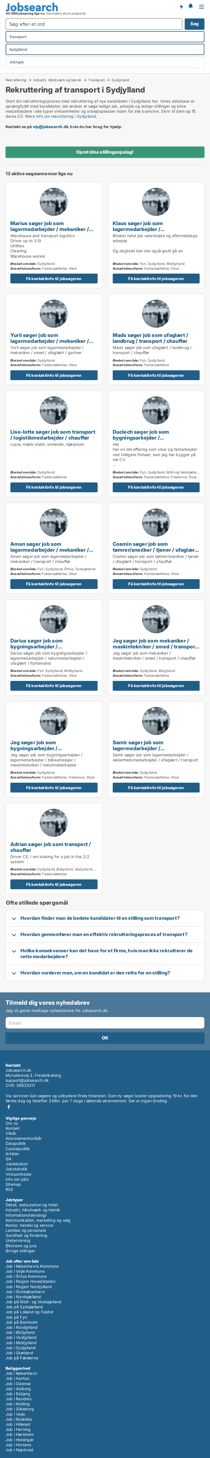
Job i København (21, 1373)
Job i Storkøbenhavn (25, 1291)
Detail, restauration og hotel (32, 1204)
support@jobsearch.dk (27, 1080)
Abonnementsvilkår (24, 1138)
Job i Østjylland (20, 1332)
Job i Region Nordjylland (29, 1286)
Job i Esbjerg (18, 1393)
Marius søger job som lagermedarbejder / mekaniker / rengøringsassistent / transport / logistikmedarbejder (51, 232)
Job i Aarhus (17, 1378)
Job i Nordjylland (22, 1327)
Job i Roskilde (19, 1419)
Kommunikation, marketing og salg (38, 1220)
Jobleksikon (17, 1163)
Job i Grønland (19, 1352)
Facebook (9, 1106)
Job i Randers (19, 1398)
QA (8, 1158)
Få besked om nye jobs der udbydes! (181, 6)
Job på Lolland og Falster (30, 1311)
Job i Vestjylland (21, 1337)
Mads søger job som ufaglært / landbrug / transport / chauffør (150, 338)
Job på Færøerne (22, 1357)
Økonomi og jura (21, 1245)
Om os (12, 1123)
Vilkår (11, 1133)
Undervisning (18, 1240)
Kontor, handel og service (29, 1225)
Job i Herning (18, 1429)
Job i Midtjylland (21, 1342)
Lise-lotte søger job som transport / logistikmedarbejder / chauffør (52, 435)
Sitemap (13, 1184)
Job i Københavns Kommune (32, 1266)
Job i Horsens (18, 1444)
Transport (96, 80)
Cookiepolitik (18, 1148)
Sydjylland (120, 80)
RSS (9, 1189)
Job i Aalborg (18, 1388)
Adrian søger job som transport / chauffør (50, 847)
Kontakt (13, 1128)
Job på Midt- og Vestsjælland (34, 1301)
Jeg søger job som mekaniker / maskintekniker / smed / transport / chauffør (155, 646)
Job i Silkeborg (20, 1408)
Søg (194, 23)
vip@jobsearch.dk (50, 126)
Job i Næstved (20, 1449)
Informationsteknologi (26, 1215)
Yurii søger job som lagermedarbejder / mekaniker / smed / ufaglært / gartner (49, 341)
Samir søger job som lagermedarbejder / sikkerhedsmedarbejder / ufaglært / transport (155, 751)
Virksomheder (19, 1174)
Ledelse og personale (26, 1230)
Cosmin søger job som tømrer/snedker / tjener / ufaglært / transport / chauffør (155, 550)
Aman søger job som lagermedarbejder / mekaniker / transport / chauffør (49, 550)
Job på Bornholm (22, 1322)
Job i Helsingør (20, 1439)
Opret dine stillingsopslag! (104, 152)
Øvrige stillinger (20, 1250)
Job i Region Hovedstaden (31, 1281)
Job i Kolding (18, 1403)
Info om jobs (17, 1179)
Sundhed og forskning (26, 1235)
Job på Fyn (16, 1317)
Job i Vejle (15, 1414)
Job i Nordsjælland (23, 1296)
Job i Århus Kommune (26, 1276)
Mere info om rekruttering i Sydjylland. (61, 116)
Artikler (12, 1153)
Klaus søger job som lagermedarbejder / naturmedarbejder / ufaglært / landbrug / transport (150, 232)
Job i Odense (18, 1383)
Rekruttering (16, 80)
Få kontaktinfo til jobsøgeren (54, 278)
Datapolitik (16, 1143)
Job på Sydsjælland (24, 1306)
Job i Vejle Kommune (25, 1271)
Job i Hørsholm (20, 1434)
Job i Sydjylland (21, 1347)
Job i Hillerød (18, 1424)
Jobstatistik (16, 1168)
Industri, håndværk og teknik (58, 80)
